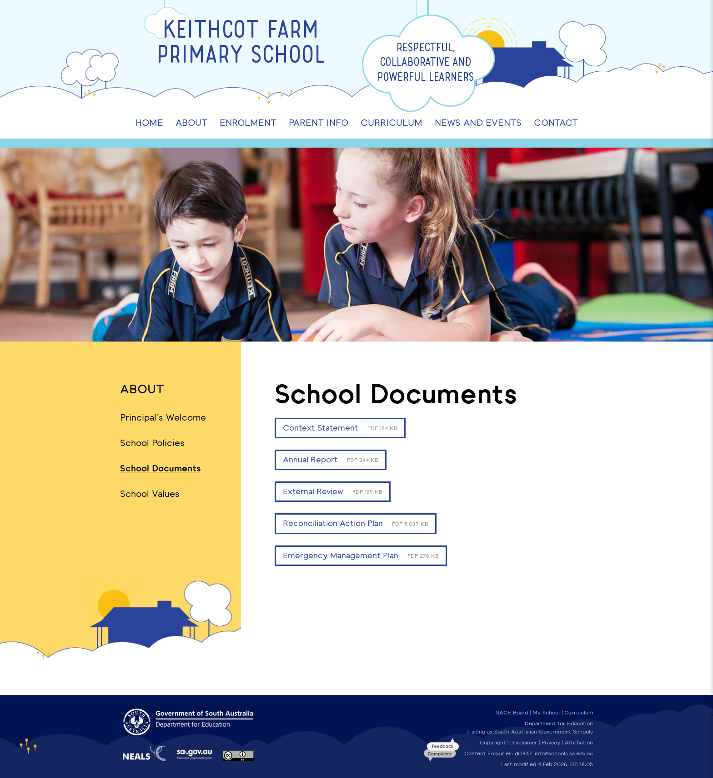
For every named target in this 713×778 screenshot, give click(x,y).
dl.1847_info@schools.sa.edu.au (554, 753)
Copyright (493, 742)
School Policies (152, 442)
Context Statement (340, 428)
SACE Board (512, 712)
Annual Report (330, 460)
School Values (150, 493)
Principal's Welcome (163, 417)
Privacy (551, 742)
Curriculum (578, 712)
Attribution (579, 742)
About (142, 389)
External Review (332, 491)
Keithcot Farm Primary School (240, 44)
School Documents (160, 468)
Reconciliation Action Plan (355, 523)
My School (546, 712)
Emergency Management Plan (361, 555)
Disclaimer (523, 742)
